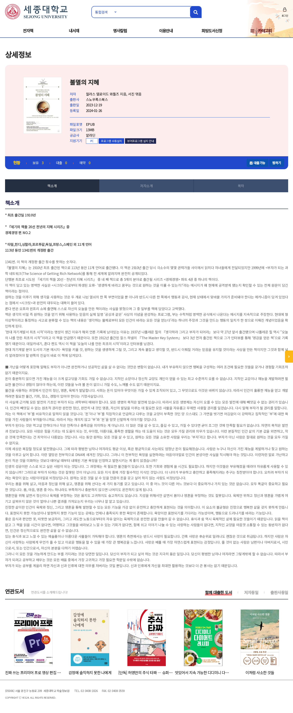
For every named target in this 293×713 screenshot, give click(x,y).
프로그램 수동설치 (111, 141)
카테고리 (265, 31)
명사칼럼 (120, 31)
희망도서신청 (211, 31)
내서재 (74, 31)
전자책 (28, 31)
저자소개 (146, 185)
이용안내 (166, 31)
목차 (241, 185)
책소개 (52, 185)
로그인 (285, 15)
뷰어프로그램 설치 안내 (140, 141)
